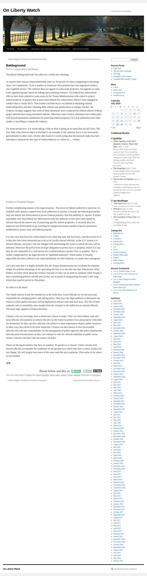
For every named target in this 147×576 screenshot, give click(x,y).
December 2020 (119, 434)
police (52, 375)
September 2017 (119, 515)
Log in (115, 87)
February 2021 (118, 428)
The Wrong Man (119, 168)
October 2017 (118, 512)
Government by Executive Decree (87, 59)
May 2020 (117, 452)
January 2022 (118, 398)
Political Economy (120, 252)
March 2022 (117, 393)
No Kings (116, 74)
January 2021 (118, 431)
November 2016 (119, 542)
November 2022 (119, 371)
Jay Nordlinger (120, 201)
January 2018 (118, 504)
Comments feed (119, 93)
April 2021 (117, 423)
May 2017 (117, 526)
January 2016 (118, 561)
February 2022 (118, 396)
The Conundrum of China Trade (124, 217)
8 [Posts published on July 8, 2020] (121, 114)
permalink (96, 375)
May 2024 (117, 344)
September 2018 (119, 488)
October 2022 (118, 374)
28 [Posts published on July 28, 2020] (117, 124)
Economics (117, 239)
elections (45, 375)
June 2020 (117, 450)
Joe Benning (33, 69)
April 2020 (117, 455)
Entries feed (117, 90)
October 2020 (118, 439)
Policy (115, 249)
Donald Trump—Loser (127, 271)
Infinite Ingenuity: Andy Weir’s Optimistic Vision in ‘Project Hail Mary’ (125, 144)
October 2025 (118, 314)
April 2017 (117, 528)
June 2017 (117, 523)
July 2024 (116, 339)
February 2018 (118, 501)
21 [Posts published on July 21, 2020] (117, 121)
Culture (116, 236)
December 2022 (119, 369)
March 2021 (117, 425)
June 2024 (117, 341)
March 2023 (117, 366)
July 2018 (116, 493)
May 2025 (117, 325)
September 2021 (119, 409)
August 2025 (118, 320)
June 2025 (117, 323)
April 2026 (117, 301)
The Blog (10, 49)
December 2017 (119, 507)
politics (63, 375)
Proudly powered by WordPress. (125, 569)
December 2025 (119, 309)
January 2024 (118, 352)
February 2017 (118, 534)
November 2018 (119, 485)
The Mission (22, 49)
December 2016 (119, 539)
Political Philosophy (120, 255)
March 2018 (117, 498)
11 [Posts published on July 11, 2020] (134, 114)
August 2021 (118, 412)
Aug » (138, 128)
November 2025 (119, 312)
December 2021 (119, 401)
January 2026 (118, 306)
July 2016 (116, 553)
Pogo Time (117, 68)
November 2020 (119, 436)
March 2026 (117, 304)
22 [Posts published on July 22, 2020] (122, 121)
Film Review (118, 241)
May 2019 (117, 474)
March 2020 (117, 458)
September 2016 (119, 547)
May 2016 (117, 558)
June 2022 (117, 385)
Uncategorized (118, 263)
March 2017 (117, 531)
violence (77, 375)
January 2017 (118, 536)
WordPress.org (118, 95)
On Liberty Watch (21, 10)
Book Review (118, 233)
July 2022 (116, 382)
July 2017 (116, 520)
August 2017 (118, 517)
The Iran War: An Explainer (123, 179)
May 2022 (117, 388)
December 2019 (119, 466)
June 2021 (117, 417)
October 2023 (118, 360)
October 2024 (118, 331)
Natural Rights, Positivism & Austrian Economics (26, 59)
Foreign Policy (118, 244)
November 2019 (119, 469)
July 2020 (116, 447)
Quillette (117, 138)
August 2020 (118, 444)
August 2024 (118, 336)
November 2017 (119, 509)
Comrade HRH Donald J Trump (124, 79)
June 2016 (117, 555)
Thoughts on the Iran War (122, 76)
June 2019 (117, 471)
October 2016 (118, 545)
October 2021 (118, 406)
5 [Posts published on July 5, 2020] (138, 110)
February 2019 (118, 482)
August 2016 (118, 550)
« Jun (113, 128)
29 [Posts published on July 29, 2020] (122, 124)
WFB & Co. (117, 209)
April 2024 (117, 347)
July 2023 (116, 363)
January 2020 (118, 463)
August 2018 (118, 490)
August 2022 (118, 379)
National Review (121, 133)
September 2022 (119, 377)
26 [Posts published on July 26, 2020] (139, 121)
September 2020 (119, 442)
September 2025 (119, 317)
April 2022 (117, 390)
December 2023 (119, 355)
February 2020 (118, 461)
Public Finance (118, 260)
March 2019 (117, 480)
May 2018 (117, 496)
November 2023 (119, 358)
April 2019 (117, 477)
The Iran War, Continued (122, 71)
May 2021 (117, 420)
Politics (29, 375)
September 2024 (119, 333)
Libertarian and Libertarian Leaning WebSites (50, 49)
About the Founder (81, 49)
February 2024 (118, 350)
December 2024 (119, 328)
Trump (69, 375)
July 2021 (116, 415)
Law (115, 247)
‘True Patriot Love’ (120, 203)
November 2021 (119, 404)
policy (58, 375)
